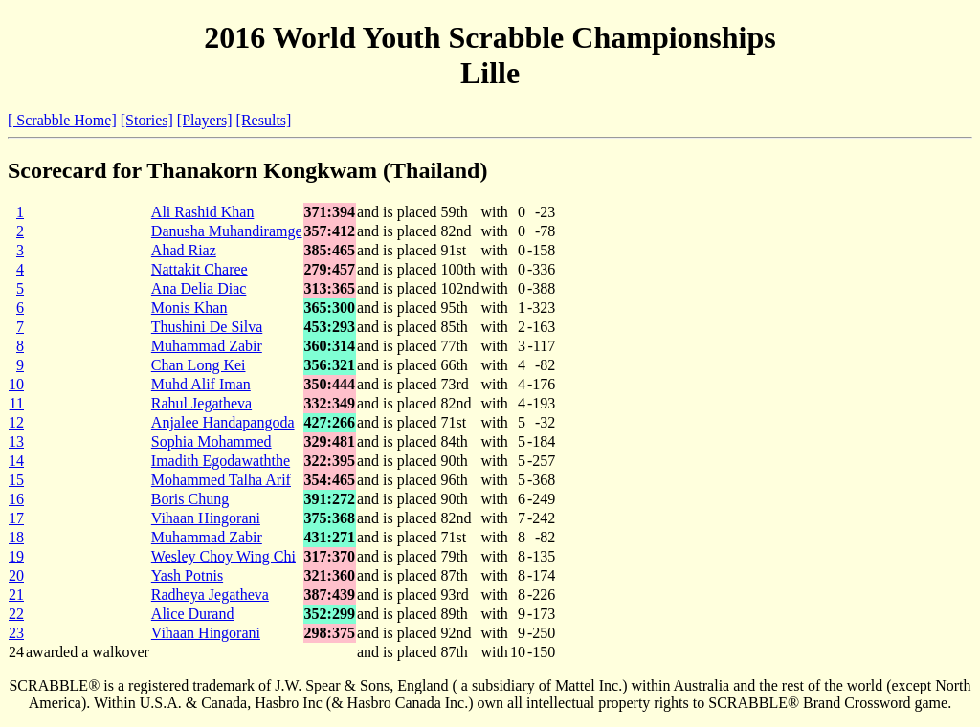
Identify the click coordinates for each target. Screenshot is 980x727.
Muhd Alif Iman (201, 384)
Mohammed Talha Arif (221, 480)
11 (17, 403)
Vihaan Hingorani (205, 518)
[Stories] (147, 120)
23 (16, 633)
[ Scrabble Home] (62, 120)
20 (16, 575)
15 (16, 480)
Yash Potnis (187, 575)
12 (16, 422)
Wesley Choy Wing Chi (223, 556)
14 (16, 460)
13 (16, 441)
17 (16, 518)
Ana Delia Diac (199, 288)
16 (16, 499)
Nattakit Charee (199, 269)
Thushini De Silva (206, 327)
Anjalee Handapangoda (223, 422)
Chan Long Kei (198, 365)
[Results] (264, 120)
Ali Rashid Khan (203, 212)
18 (16, 537)
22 (16, 614)
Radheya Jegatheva (210, 594)
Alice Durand (192, 614)
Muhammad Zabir (206, 346)
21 (16, 594)
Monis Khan (189, 307)
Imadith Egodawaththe (220, 460)
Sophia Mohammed (211, 441)
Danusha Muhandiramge (226, 231)
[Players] (205, 120)
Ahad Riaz (183, 250)
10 (16, 384)
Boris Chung (190, 499)
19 (16, 556)
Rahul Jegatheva (201, 403)
